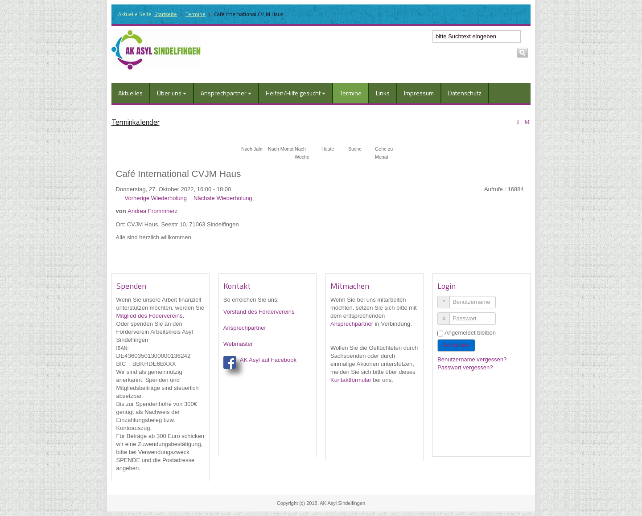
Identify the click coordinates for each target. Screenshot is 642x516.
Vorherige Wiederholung (156, 198)
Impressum (419, 93)
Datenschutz (465, 93)
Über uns (171, 93)
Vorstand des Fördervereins (259, 311)
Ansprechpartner (226, 93)
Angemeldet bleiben (470, 332)
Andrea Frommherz (152, 211)
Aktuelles (130, 93)
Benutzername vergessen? (471, 359)
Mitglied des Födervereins (149, 315)
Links (383, 93)
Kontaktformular (350, 380)
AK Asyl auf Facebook (268, 359)
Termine (195, 14)
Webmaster (238, 343)
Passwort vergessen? (465, 367)
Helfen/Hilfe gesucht (295, 93)
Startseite (165, 14)
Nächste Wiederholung (222, 198)
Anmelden (456, 345)
